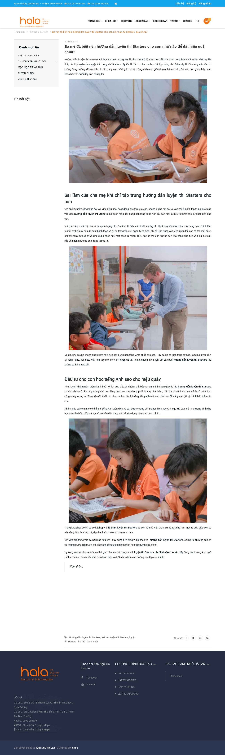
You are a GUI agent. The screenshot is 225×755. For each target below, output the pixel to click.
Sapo (75, 747)
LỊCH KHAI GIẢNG (128, 693)
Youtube (91, 684)
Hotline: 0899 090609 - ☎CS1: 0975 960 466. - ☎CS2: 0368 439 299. (75, 3)
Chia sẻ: (178, 638)
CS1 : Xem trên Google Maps (33, 725)
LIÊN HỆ (187, 21)
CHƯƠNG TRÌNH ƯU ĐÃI (33, 61)
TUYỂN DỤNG (27, 73)
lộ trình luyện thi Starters (115, 637)
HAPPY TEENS (126, 687)
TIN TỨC (175, 21)
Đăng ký (191, 3)
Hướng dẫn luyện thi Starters (84, 637)
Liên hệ (179, 3)
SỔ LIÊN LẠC (142, 21)
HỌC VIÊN (126, 21)
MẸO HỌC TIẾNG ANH (31, 67)
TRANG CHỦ (95, 21)
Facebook (92, 677)
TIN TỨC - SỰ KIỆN (30, 55)
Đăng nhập (205, 3)
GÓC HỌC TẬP (160, 21)
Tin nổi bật (22, 99)
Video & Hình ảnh (28, 79)
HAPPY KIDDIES (127, 680)
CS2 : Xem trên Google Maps (33, 729)
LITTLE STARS (126, 673)
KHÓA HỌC (111, 21)
